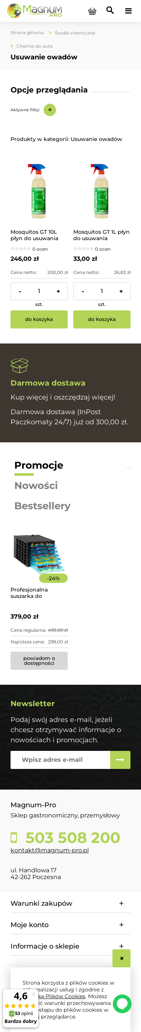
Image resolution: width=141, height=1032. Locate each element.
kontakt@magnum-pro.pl (50, 850)
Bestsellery (42, 506)
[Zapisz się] (120, 760)
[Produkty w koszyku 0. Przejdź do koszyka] (92, 11)
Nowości (36, 486)
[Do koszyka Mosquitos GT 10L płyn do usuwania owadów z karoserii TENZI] (39, 319)
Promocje (38, 465)
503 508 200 (70, 837)
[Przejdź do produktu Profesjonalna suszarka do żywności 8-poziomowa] (39, 564)
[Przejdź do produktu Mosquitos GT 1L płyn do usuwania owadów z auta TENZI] (101, 191)
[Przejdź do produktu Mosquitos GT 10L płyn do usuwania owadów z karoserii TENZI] (39, 191)
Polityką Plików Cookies (54, 996)
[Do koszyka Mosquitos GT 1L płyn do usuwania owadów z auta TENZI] (101, 319)
